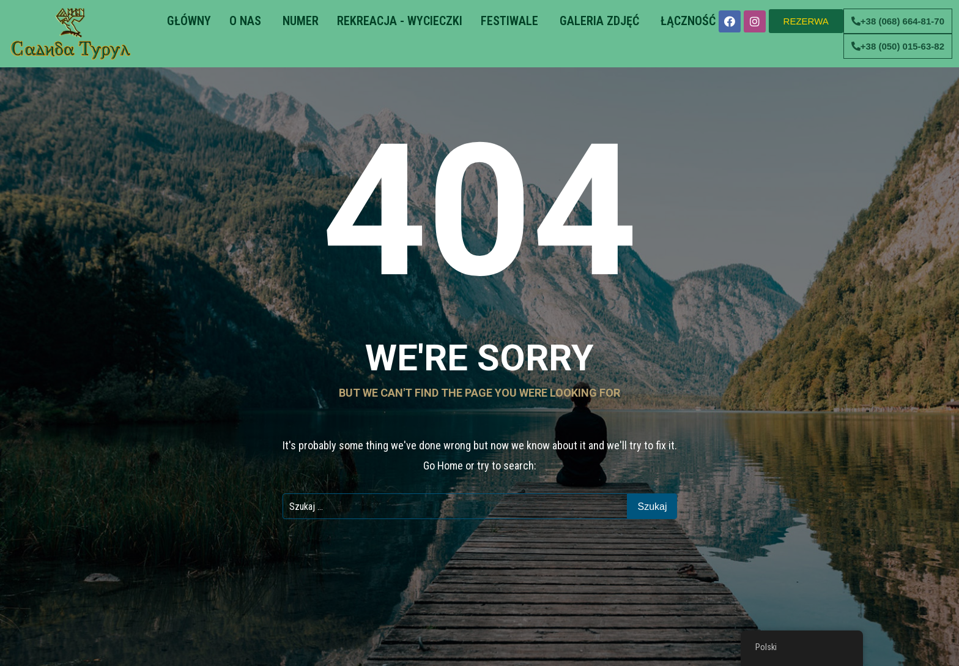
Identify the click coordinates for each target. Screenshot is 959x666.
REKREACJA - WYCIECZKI (399, 20)
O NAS (245, 20)
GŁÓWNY (187, 20)
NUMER (299, 20)
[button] (806, 21)
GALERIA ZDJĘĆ (598, 20)
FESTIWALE (509, 20)
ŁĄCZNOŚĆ (686, 20)
